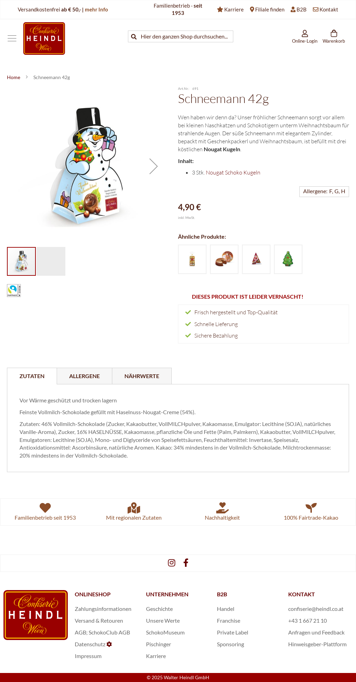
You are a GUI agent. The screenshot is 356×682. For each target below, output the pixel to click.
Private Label (232, 632)
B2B (302, 9)
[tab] (32, 376)
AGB (80, 632)
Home (14, 77)
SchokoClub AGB (109, 632)
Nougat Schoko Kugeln (233, 172)
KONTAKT (301, 594)
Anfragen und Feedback (316, 632)
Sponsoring (230, 644)
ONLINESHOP (93, 594)
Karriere (234, 9)
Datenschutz (90, 644)
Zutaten (31, 376)
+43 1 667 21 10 (307, 620)
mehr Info (96, 9)
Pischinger (158, 644)
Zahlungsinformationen (103, 608)
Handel (225, 608)
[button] (154, 166)
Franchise (228, 620)
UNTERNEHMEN (167, 594)
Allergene (84, 376)
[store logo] (44, 38)
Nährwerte (141, 376)
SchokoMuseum (165, 632)
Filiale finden (269, 9)
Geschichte (159, 608)
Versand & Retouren (99, 620)
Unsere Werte (163, 620)
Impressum (88, 656)
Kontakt (328, 9)
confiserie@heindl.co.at (315, 608)
